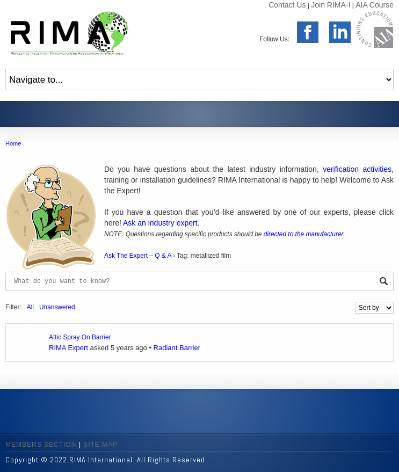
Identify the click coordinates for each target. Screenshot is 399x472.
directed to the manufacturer (303, 234)
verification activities (357, 169)
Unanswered (57, 307)
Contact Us (287, 5)
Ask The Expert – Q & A (137, 255)
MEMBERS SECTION (40, 444)
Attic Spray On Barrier (80, 337)
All (30, 307)
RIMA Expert (68, 348)
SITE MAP (100, 444)
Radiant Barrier (177, 348)
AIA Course (375, 5)
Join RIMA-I (330, 5)
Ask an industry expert (160, 223)
